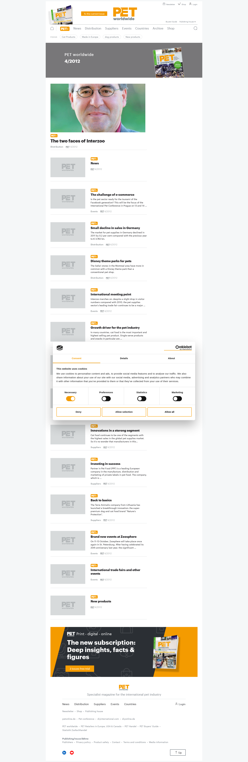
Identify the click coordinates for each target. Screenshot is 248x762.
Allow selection (124, 411)
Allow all (169, 411)
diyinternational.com (108, 718)
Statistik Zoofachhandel (74, 730)
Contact (116, 742)
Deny (78, 411)
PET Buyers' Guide (149, 726)
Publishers (67, 742)
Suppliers (100, 704)
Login (192, 4)
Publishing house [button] (187, 22)
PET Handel (130, 726)
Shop (181, 4)
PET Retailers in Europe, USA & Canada (101, 726)
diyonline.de (128, 718)
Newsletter (168, 4)
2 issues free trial (80, 668)
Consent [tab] (76, 358)
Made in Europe (90, 37)
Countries (130, 704)
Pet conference (86, 718)
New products (133, 37)
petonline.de (68, 718)
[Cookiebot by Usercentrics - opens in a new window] (178, 347)
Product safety (101, 742)
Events (115, 704)
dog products (112, 37)
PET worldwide (70, 726)
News (65, 704)
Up (178, 752)
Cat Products (68, 37)
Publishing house (94, 711)
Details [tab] (124, 358)
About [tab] (171, 358)
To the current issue (94, 13)
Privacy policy (83, 742)
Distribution (81, 704)
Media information (158, 742)
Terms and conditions (134, 742)
